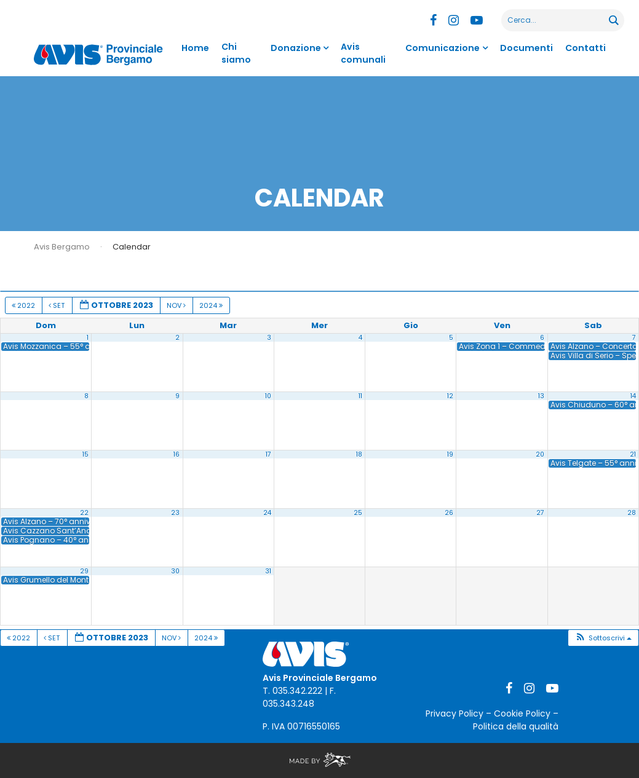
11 (360, 396)
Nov (177, 305)
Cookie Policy (522, 713)
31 (268, 571)
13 (541, 396)
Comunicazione (447, 48)
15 (85, 454)
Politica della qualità (515, 726)
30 (175, 571)
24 (267, 512)
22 (84, 512)
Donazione (297, 48)
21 (633, 454)
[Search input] (555, 20)
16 (176, 454)
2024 (211, 305)
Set (57, 305)
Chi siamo (234, 53)
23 (175, 512)
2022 (24, 305)
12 (450, 396)
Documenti (528, 48)
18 (359, 454)
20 (540, 454)
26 (449, 512)
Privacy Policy (454, 713)
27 (540, 512)
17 (268, 454)
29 (84, 571)
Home (194, 48)
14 (633, 396)
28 (631, 512)
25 (358, 512)
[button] (603, 638)
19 (450, 454)
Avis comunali (363, 53)
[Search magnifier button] (613, 20)
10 (268, 396)
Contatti (586, 48)
